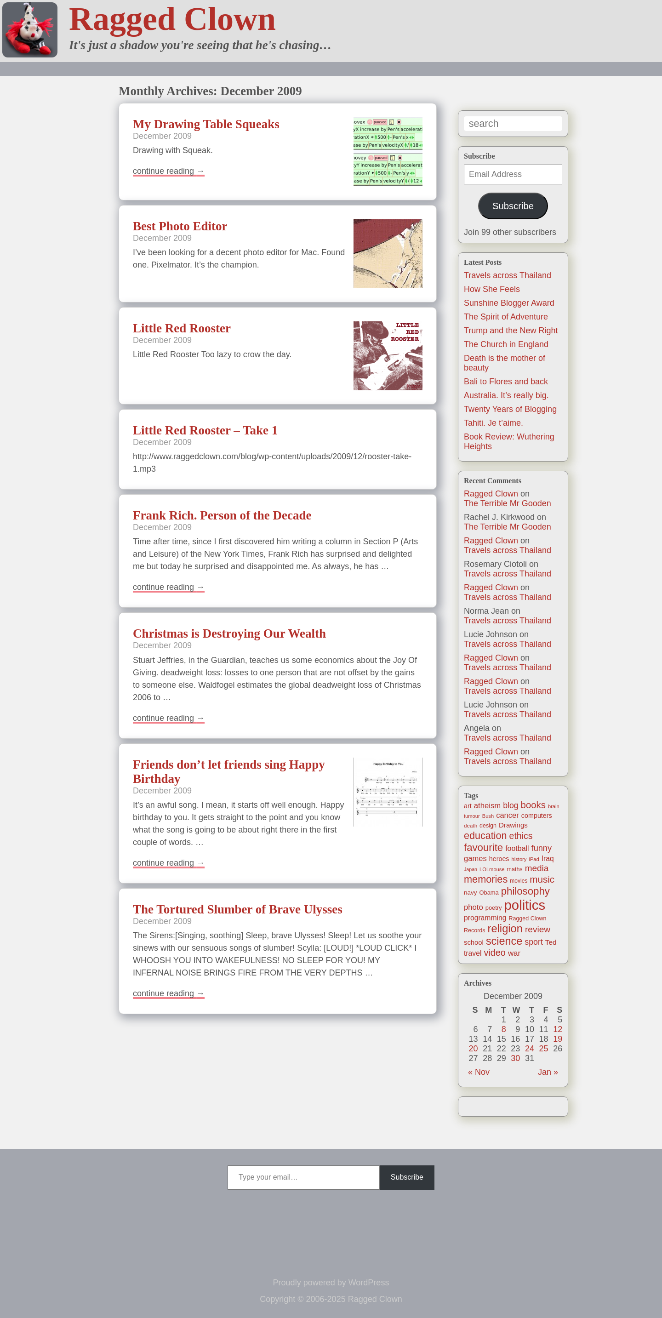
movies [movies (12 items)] (518, 881)
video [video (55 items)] (494, 952)
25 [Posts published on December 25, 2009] (543, 1048)
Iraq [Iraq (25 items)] (548, 858)
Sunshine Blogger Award (509, 303)
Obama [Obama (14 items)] (489, 892)
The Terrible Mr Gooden (507, 503)
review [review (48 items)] (537, 929)
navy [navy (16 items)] (470, 892)
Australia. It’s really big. (506, 395)
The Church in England (506, 344)
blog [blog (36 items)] (510, 805)
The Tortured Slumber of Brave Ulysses (237, 909)
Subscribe (513, 206)
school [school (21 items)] (474, 942)
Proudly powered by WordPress (331, 1282)
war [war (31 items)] (514, 953)
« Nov (479, 1072)
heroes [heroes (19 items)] (499, 858)
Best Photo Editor (180, 226)
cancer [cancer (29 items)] (507, 815)
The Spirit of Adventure (506, 316)
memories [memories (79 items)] (486, 879)
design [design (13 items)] (487, 825)
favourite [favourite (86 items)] (483, 847)
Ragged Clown (172, 18)
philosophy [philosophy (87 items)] (525, 891)
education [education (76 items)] (485, 835)
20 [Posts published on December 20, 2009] (473, 1048)
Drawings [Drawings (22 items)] (513, 825)
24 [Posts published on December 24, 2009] (529, 1048)
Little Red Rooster (182, 328)
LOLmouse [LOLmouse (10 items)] (492, 869)
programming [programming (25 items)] (485, 918)
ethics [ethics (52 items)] (521, 836)
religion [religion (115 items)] (505, 929)
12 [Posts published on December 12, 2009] (557, 1029)
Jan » (548, 1072)
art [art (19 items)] (468, 806)
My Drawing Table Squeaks (206, 124)
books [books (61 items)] (533, 805)
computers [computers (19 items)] (536, 815)
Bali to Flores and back (506, 381)
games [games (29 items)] (475, 858)
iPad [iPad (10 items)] (534, 859)
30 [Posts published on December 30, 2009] (515, 1058)
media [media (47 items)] (537, 868)
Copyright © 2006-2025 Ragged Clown (331, 1299)
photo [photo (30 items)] (473, 907)
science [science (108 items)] (504, 941)
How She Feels (492, 289)
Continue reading (169, 171)
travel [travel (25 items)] (472, 953)
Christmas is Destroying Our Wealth (229, 633)
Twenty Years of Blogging (510, 409)
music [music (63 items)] (542, 879)
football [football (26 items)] (517, 848)
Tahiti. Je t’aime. (493, 423)
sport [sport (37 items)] (534, 942)
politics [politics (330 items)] (525, 905)
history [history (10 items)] (519, 859)
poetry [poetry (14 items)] (493, 907)
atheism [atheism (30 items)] (487, 805)
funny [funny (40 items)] (541, 848)
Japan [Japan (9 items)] (470, 869)
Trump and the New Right (511, 330)
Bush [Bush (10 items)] (488, 816)
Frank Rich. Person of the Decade (222, 515)
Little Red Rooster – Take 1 (205, 430)
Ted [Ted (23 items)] (551, 942)
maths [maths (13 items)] (515, 869)
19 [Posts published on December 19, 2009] (557, 1039)
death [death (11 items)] (470, 825)
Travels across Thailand (507, 275)
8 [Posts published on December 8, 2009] (504, 1029)
